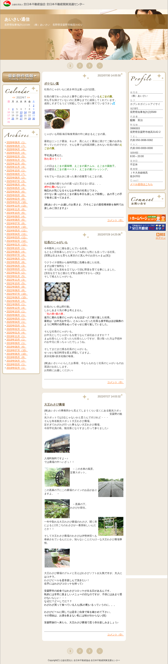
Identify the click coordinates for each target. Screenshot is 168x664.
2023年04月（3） (16, 265)
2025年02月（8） (16, 198)
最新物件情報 (21, 77)
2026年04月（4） (16, 149)
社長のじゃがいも (56, 242)
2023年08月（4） (16, 251)
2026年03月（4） (16, 152)
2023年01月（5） (16, 276)
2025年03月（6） (16, 195)
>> (28, 97)
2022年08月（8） (16, 290)
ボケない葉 (51, 83)
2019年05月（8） (16, 357)
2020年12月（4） (16, 308)
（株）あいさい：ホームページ (147, 218)
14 (25, 112)
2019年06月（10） (17, 353)
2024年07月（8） (16, 223)
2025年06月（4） (16, 184)
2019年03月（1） (16, 364)
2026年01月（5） (16, 160)
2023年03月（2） (16, 269)
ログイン (161, 237)
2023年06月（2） (16, 258)
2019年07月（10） (17, 350)
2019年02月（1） (16, 368)
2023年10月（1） (16, 248)
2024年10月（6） (16, 212)
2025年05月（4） (16, 188)
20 (21, 115)
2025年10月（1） (16, 170)
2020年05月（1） (16, 318)
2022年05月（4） (16, 301)
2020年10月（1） (16, 311)
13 (21, 112)
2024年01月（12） (17, 244)
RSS (161, 234)
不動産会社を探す (147, 227)
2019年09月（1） (16, 343)
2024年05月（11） (17, 230)
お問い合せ (147, 200)
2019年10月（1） (16, 339)
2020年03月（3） (16, 325)
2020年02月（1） (16, 329)
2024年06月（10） (17, 227)
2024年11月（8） (16, 209)
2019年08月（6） (16, 346)
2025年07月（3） (16, 181)
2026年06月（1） (16, 142)
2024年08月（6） (16, 219)
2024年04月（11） (17, 234)
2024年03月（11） (17, 237)
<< (13, 97)
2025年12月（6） (16, 163)
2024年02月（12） (17, 241)
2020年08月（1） (16, 315)
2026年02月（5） (16, 156)
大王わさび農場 (54, 404)
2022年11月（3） (16, 279)
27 (21, 118)
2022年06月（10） (17, 297)
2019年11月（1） (16, 336)
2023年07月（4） (16, 255)
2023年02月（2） (16, 272)
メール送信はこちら (141, 184)
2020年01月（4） (16, 332)
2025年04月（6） (16, 191)
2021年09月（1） (16, 304)
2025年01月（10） (17, 202)
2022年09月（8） (16, 286)
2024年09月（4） (16, 216)
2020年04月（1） (16, 322)
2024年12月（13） (17, 205)
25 (13, 118)
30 (33, 118)
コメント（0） (115, 220)
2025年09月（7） (16, 174)
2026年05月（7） (16, 146)
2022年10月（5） (16, 283)
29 (29, 118)
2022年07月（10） (17, 293)
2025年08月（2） (16, 177)
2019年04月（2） (16, 360)
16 (33, 112)
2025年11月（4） (16, 167)
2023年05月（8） (16, 262)
